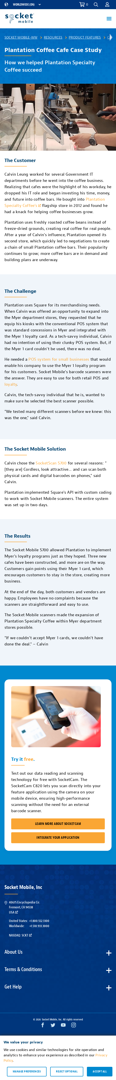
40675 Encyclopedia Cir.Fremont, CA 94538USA (24, 907)
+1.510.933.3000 (39, 926)
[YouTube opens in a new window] (63, 1026)
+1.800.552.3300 (39, 921)
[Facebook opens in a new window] (42, 1026)
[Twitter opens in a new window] (53, 1026)
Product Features (85, 37)
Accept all (100, 1071)
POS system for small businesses (58, 359)
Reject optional (66, 1071)
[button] (96, 4)
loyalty (10, 384)
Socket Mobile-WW (20, 37)
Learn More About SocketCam (58, 824)
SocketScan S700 (51, 463)
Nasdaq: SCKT (20, 935)
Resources (53, 37)
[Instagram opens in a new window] (73, 1026)
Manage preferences (27, 1071)
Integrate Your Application (58, 838)
